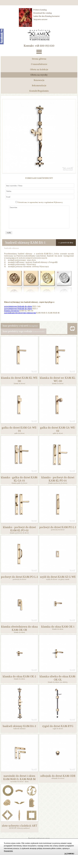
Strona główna (39, 59)
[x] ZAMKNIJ (69, 854)
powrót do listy (66, 242)
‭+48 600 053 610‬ (44, 45)
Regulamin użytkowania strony (39, 838)
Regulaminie (8, 851)
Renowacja (39, 80)
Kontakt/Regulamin (39, 91)
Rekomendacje (39, 85)
